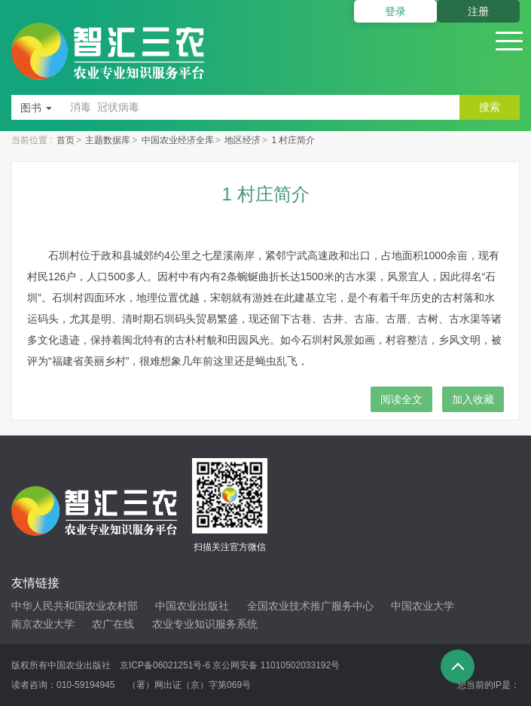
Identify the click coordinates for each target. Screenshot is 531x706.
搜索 (489, 107)
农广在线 (113, 624)
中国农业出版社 (192, 606)
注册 (478, 11)
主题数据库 (107, 140)
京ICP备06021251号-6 (165, 665)
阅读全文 (401, 399)
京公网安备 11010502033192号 (276, 665)
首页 (65, 140)
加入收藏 (473, 399)
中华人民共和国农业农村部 (74, 606)
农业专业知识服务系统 (205, 624)
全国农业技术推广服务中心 (310, 606)
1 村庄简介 (293, 140)
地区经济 (242, 140)
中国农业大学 (422, 606)
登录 (395, 11)
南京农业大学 (43, 624)
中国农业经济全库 (178, 140)
